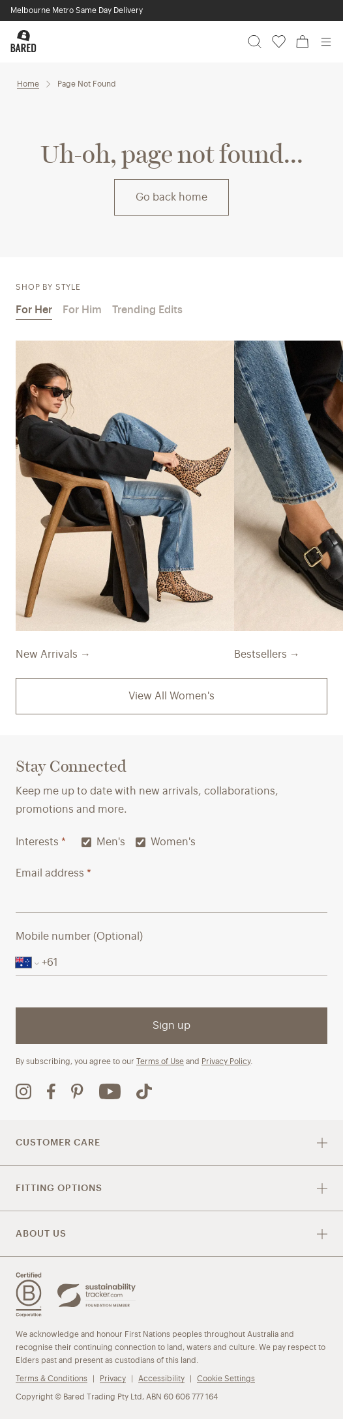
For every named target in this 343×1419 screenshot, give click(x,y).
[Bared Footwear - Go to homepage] (23, 41)
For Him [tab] (82, 309)
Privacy (113, 1378)
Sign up (171, 1025)
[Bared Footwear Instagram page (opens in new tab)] (23, 1091)
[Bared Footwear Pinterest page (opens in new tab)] (77, 1091)
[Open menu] (326, 41)
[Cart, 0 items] (302, 41)
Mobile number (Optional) (79, 936)
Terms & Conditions (51, 1378)
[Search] (254, 41)
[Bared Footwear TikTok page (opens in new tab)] (144, 1091)
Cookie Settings (226, 1378)
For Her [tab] (34, 309)
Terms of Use (160, 1061)
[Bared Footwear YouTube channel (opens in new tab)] (110, 1091)
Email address (53, 872)
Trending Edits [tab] (147, 309)
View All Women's (171, 695)
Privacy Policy (225, 1061)
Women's (166, 841)
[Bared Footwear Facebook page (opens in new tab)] (51, 1091)
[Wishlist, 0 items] (279, 41)
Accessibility (161, 1378)
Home (28, 83)
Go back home (171, 197)
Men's (103, 841)
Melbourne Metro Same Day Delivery (76, 10)
